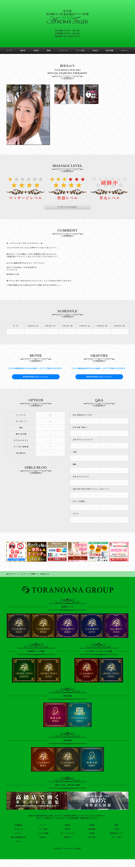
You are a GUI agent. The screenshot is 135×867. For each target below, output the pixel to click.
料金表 (67, 826)
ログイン (18, 830)
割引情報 (92, 826)
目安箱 (92, 830)
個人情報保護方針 (18, 834)
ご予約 (116, 826)
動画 (116, 822)
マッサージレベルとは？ (67, 204)
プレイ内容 (43, 826)
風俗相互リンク (116, 830)
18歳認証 (19, 822)
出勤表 (67, 822)
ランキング (18, 826)
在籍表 (92, 822)
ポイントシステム (67, 830)
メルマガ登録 (43, 830)
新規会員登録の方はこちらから (36, 374)
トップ (43, 822)
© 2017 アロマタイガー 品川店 (67, 845)
